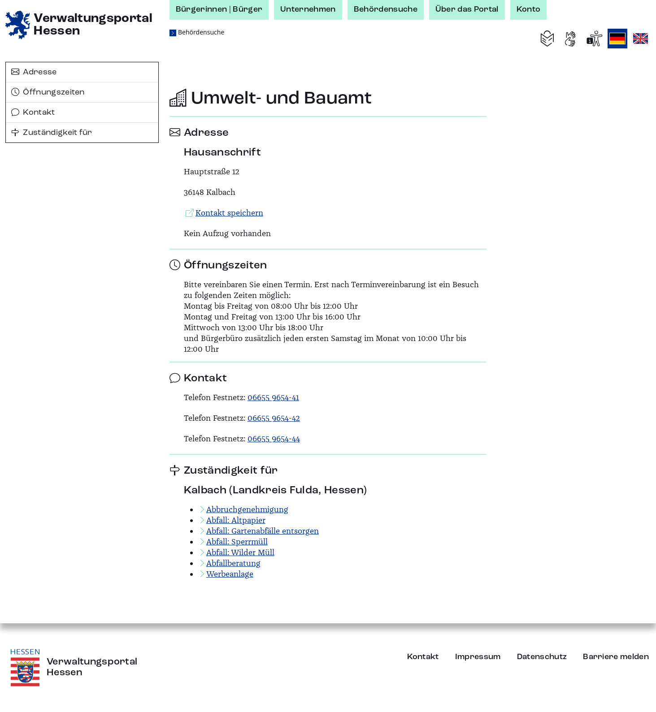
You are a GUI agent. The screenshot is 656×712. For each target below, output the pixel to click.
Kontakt (33, 112)
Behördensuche (385, 9)
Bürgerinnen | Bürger (219, 9)
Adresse (34, 72)
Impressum (478, 657)
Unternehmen (308, 9)
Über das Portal (467, 9)
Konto (529, 9)
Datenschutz (542, 657)
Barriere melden (616, 657)
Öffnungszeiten (48, 92)
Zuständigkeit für (51, 132)
